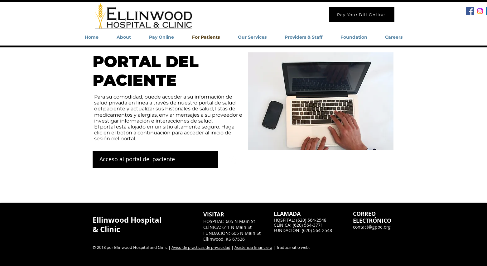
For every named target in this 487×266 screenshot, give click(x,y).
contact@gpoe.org (372, 227)
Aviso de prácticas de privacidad (200, 247)
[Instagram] (480, 11)
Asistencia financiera (253, 247)
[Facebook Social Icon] (470, 11)
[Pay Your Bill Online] (361, 14)
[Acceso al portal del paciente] (155, 159)
